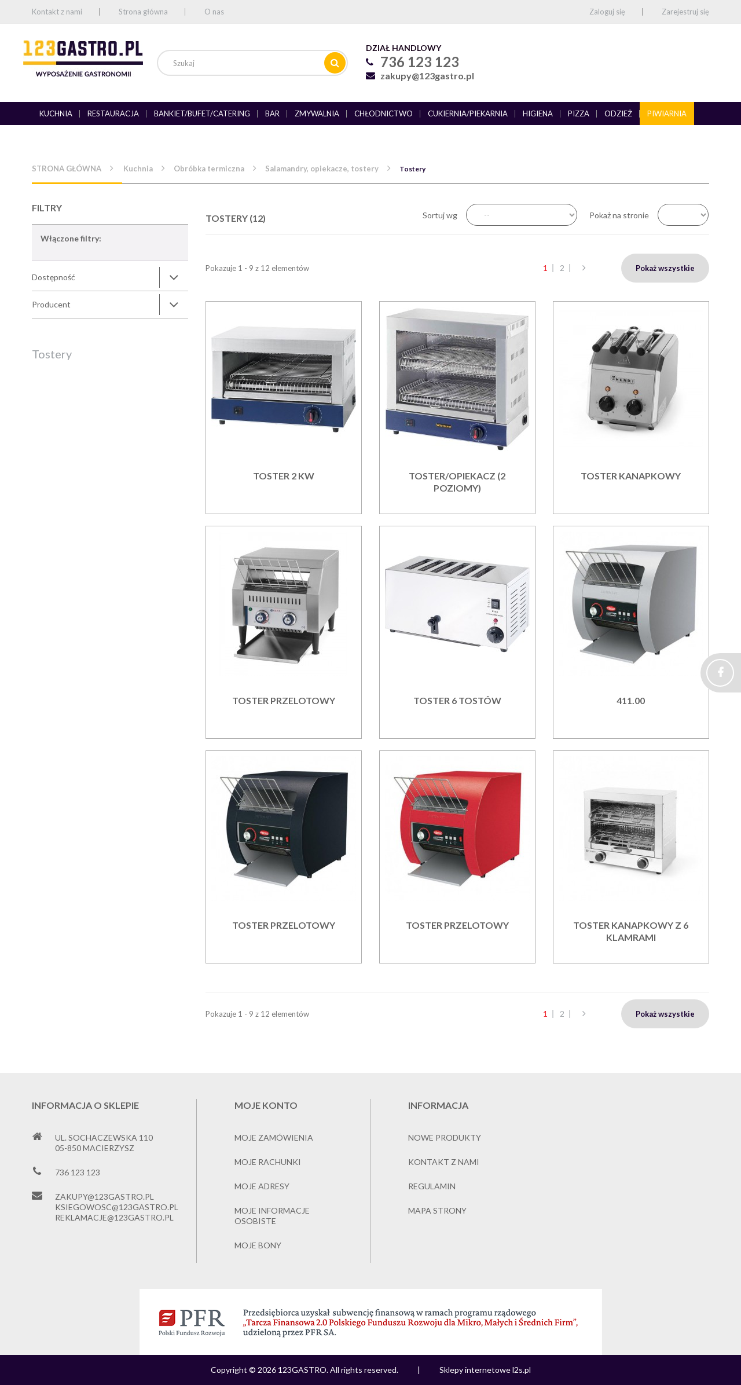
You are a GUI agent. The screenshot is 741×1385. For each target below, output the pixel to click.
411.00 (631, 700)
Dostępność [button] (53, 277)
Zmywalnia (317, 113)
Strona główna (143, 11)
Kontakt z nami (57, 11)
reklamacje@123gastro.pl (114, 1217)
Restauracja (113, 113)
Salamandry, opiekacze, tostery (322, 168)
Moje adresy (261, 1186)
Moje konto (266, 1105)
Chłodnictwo (383, 113)
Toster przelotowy (283, 700)
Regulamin (432, 1186)
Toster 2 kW (283, 475)
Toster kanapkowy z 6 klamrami (630, 931)
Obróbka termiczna (209, 168)
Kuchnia (55, 113)
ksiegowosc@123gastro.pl (116, 1207)
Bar (272, 113)
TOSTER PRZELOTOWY (283, 924)
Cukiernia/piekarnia (468, 113)
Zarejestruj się (685, 11)
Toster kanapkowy (631, 475)
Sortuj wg (440, 215)
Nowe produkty (444, 1137)
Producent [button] (51, 304)
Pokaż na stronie (619, 215)
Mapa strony (437, 1210)
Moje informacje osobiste (272, 1216)
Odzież (618, 113)
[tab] (110, 277)
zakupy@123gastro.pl (427, 75)
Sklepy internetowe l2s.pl (485, 1370)
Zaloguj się (607, 11)
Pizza (578, 113)
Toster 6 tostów (457, 700)
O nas (214, 11)
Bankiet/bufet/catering (202, 113)
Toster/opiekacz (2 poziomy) (457, 481)
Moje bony (257, 1245)
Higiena (538, 113)
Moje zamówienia (273, 1137)
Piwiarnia (667, 113)
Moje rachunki (267, 1162)
